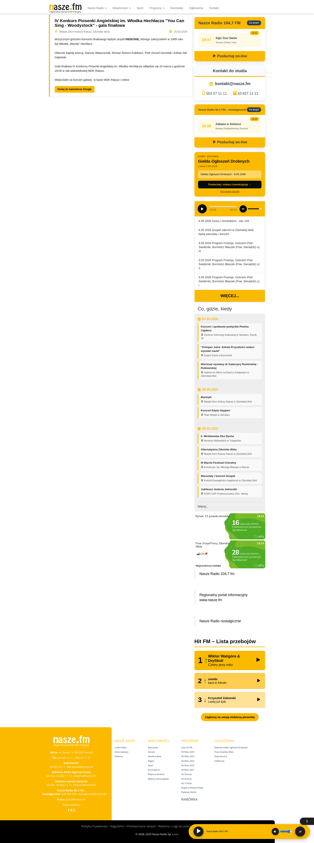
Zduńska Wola (154, 756)
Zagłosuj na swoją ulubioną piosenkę (230, 717)
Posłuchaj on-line (230, 56)
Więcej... (229, 296)
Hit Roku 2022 (187, 765)
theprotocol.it (220, 756)
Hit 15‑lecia (186, 783)
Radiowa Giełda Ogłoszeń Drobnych (231, 747)
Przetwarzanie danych (141, 826)
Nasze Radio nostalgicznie (220, 621)
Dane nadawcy (72, 804)
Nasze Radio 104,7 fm (216, 574)
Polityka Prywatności (94, 826)
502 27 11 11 (216, 93)
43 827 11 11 (248, 93)
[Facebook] (68, 810)
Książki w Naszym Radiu (192, 787)
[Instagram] (74, 810)
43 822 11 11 (64, 776)
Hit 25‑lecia (186, 774)
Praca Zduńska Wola (223, 752)
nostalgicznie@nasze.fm (92, 794)
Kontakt (214, 8)
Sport (140, 8)
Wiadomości (122, 8)
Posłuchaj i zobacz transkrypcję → (229, 184)
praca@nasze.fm (76, 799)
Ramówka (176, 8)
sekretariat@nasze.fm (80, 767)
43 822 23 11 (57, 767)
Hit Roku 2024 (187, 756)
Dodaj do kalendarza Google (75, 89)
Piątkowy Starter (188, 792)
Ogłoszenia (196, 8)
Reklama (119, 756)
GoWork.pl (219, 761)
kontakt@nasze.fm (233, 83)
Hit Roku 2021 (187, 769)
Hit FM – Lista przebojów (225, 641)
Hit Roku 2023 (187, 761)
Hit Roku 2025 (187, 752)
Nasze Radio (97, 8)
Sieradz (151, 752)
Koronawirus (154, 769)
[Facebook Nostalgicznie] (71, 810)
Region (151, 761)
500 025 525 (69, 794)
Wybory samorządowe (158, 778)
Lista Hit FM (186, 747)
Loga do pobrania (183, 826)
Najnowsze (153, 747)
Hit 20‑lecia (186, 778)
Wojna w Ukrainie (156, 774)
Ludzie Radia (121, 747)
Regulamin (117, 826)
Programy (157, 8)
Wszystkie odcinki (229, 191)
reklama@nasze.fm (84, 776)
